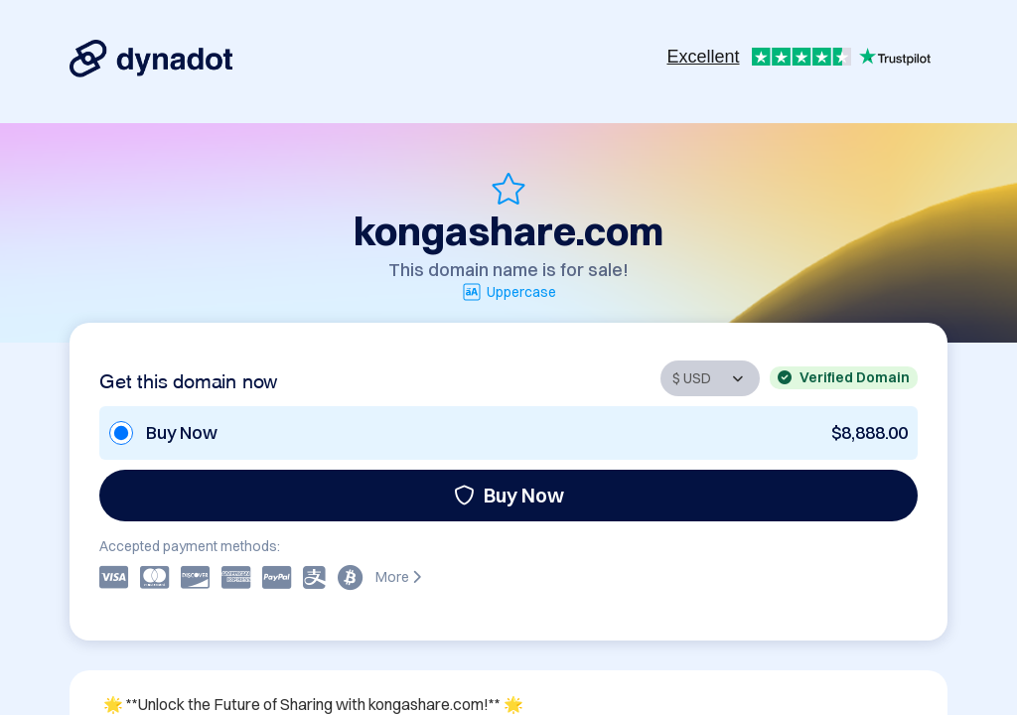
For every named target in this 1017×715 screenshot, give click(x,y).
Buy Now (509, 495)
